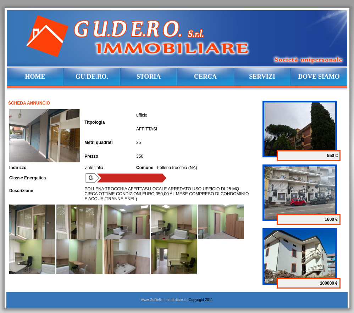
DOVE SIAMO (319, 76)
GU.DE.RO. (92, 76)
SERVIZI (262, 76)
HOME (35, 76)
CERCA (205, 76)
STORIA (149, 76)
